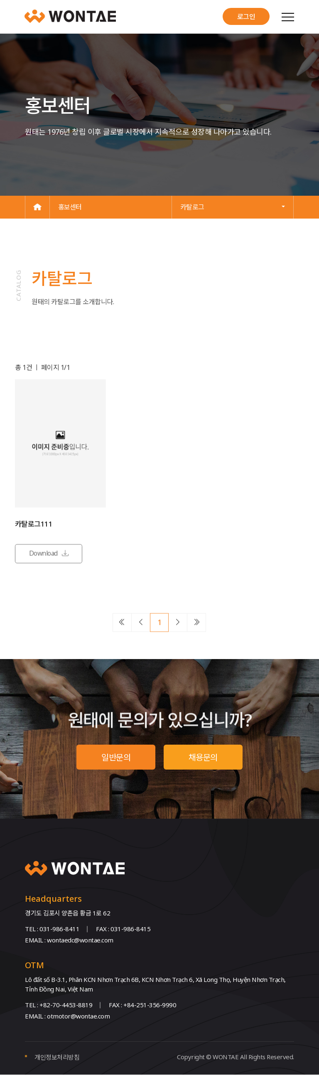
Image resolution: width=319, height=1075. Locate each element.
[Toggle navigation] (287, 17)
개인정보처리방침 (56, 1057)
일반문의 (115, 757)
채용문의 (203, 757)
